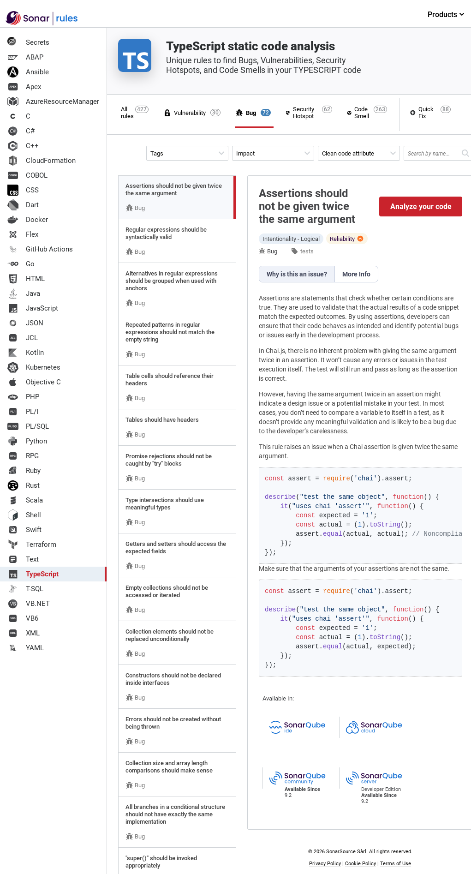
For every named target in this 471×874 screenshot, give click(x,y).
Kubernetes (33, 367)
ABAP (25, 57)
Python (27, 441)
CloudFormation (41, 160)
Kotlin (25, 352)
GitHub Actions (40, 249)
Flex (22, 234)
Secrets (28, 42)
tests (307, 251)
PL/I (22, 411)
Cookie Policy (360, 864)
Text (23, 559)
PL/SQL (28, 426)
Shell (24, 515)
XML (23, 633)
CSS (23, 190)
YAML (25, 647)
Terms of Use (395, 864)
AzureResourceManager (53, 101)
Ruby (24, 470)
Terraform (31, 544)
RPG (23, 455)
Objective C (34, 382)
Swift (24, 529)
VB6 (22, 618)
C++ (23, 145)
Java (23, 293)
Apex (24, 86)
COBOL (27, 175)
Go (21, 263)
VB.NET (28, 603)
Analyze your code (421, 206)
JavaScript (32, 308)
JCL (22, 337)
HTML (26, 278)
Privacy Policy (325, 864)
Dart (23, 204)
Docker (27, 219)
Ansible (28, 72)
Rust (23, 485)
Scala (25, 500)
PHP (23, 396)
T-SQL (25, 588)
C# (21, 131)
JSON (25, 323)
